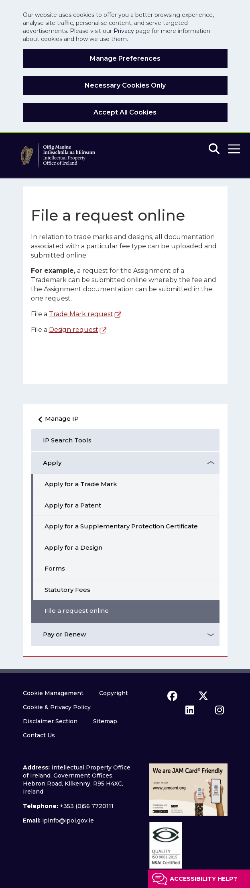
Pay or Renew (64, 634)
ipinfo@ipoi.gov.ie (68, 820)
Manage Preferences (125, 58)
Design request (73, 330)
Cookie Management (53, 693)
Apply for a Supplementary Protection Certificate (121, 526)
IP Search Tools (67, 440)
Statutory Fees (67, 589)
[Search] (214, 149)
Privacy (124, 31)
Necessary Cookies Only (125, 85)
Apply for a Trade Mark (81, 484)
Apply (52, 463)
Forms (55, 568)
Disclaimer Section (50, 721)
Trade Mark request (81, 314)
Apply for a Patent (73, 505)
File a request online (77, 610)
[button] (234, 149)
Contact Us (39, 735)
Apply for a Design (73, 547)
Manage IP (56, 421)
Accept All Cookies (125, 112)
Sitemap (105, 721)
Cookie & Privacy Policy (57, 707)
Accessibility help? (203, 878)
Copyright (113, 693)
